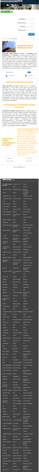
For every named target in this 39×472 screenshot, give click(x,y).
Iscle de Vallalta (16, 367)
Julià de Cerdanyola (27, 392)
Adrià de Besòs (26, 230)
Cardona (25, 301)
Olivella (4, 408)
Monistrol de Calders (28, 225)
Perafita (14, 317)
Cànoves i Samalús (27, 395)
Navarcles (5, 327)
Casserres (5, 357)
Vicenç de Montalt (27, 246)
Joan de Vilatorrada (27, 365)
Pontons (15, 441)
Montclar (15, 408)
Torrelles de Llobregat (5, 242)
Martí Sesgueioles (27, 439)
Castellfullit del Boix (7, 311)
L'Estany (25, 330)
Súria (4, 254)
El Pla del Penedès (7, 370)
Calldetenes (25, 335)
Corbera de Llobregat (28, 433)
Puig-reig (5, 268)
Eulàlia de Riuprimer (28, 425)
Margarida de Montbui (26, 467)
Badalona (25, 295)
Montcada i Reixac (17, 189)
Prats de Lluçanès (7, 441)
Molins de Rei (26, 322)
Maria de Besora (16, 241)
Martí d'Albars (6, 351)
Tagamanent (26, 287)
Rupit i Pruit (5, 354)
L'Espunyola (5, 332)
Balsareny (5, 376)
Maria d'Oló (15, 450)
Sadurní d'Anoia (27, 387)
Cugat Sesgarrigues (17, 420)
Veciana (14, 204)
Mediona (25, 411)
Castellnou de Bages (17, 292)
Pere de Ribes (16, 453)
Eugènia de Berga (7, 428)
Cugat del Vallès (16, 387)
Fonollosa (5, 348)
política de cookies (14, 1)
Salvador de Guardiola (5, 401)
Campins (25, 431)
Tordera (14, 276)
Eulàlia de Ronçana (27, 373)
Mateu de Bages (16, 439)
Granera (15, 346)
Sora (14, 411)
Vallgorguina (16, 376)
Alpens (14, 219)
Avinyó (24, 204)
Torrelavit (25, 186)
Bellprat (4, 303)
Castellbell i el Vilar (27, 196)
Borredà (4, 289)
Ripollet (15, 211)
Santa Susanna (6, 306)
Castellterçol (26, 447)
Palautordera (16, 385)
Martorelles (25, 428)
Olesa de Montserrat (17, 319)
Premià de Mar (6, 317)
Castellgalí (25, 309)
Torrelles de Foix (27, 260)
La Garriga (15, 330)
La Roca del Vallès (27, 233)
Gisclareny (25, 346)
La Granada (5, 330)
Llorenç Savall (26, 211)
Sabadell (25, 385)
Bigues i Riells (6, 416)
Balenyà (15, 373)
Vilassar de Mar (6, 392)
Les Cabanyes (26, 271)
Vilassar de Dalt (16, 338)
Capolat (25, 455)
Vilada (14, 343)
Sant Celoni (5, 276)
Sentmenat (25, 241)
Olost (24, 406)
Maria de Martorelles (28, 360)
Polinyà (4, 340)
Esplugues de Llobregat (5, 260)
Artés (24, 289)
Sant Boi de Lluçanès (28, 311)
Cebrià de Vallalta (17, 249)
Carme (14, 357)
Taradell (25, 458)
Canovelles (5, 398)
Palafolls (5, 279)
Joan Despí (5, 395)
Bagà (14, 222)
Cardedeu (5, 453)
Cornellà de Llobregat (25, 193)
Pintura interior (10, 158)
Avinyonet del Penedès (5, 299)
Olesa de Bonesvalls (27, 319)
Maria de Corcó (26, 382)
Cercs (14, 445)
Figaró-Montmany (27, 257)
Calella (4, 324)
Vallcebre (15, 425)
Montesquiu (26, 284)
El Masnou (15, 370)
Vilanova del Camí (17, 390)
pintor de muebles (10, 161)
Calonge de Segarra (7, 433)
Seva (4, 201)
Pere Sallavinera (27, 351)
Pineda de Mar (26, 340)
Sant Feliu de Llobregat (16, 239)
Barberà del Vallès (7, 252)
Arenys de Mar (26, 414)
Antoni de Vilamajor (27, 403)
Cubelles (5, 425)
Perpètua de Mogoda (17, 311)
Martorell (25, 376)
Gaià (14, 244)
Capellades (5, 458)
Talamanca (15, 287)
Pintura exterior (29, 158)
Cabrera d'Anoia (16, 209)
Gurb (4, 346)
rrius (14, 298)
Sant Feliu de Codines (26, 239)
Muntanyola (26, 249)
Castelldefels (16, 360)
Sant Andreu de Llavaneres (26, 417)
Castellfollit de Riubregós (16, 263)
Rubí (24, 327)
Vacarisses (25, 252)
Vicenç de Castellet (27, 398)
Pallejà (4, 309)
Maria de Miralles (27, 227)
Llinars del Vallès (17, 458)
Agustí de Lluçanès (7, 219)
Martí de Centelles (27, 469)
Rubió (14, 324)
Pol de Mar (15, 351)
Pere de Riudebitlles (7, 365)
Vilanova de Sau (16, 379)
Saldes (24, 254)
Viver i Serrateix (27, 209)
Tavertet (25, 282)
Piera (4, 362)
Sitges (24, 184)
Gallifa (4, 411)
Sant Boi (5, 314)
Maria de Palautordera (26, 190)
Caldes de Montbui (17, 362)
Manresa (25, 324)
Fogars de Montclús (7, 461)
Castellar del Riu (17, 198)
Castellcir (15, 301)
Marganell (5, 379)
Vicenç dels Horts (27, 453)
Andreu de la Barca (27, 217)
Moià (14, 309)
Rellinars (25, 279)
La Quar (4, 235)
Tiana (14, 186)
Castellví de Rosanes (7, 447)
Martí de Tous (16, 469)
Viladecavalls (6, 295)
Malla (24, 298)
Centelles (25, 445)
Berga (14, 416)
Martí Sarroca (6, 469)
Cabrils (24, 222)
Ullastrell (5, 450)
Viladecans (15, 295)
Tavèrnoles (5, 284)
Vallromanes (16, 268)
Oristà (24, 201)
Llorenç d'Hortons (7, 214)
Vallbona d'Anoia (17, 252)
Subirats (15, 254)
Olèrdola (25, 357)
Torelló (14, 354)
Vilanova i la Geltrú (27, 338)
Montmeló (5, 287)
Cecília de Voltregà (7, 390)
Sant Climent (16, 235)
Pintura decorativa (29, 161)
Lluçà (24, 314)
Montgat (15, 466)
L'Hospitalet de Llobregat (5, 247)
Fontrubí (25, 244)
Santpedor (25, 303)
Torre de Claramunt (7, 189)
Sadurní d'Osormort (17, 455)
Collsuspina (15, 436)
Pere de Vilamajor (17, 400)
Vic (24, 343)
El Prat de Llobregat (7, 373)
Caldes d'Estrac (6, 206)
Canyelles (15, 395)
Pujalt (4, 445)
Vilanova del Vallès (7, 420)
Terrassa (15, 314)
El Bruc (4, 192)
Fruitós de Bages (17, 433)
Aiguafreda (5, 222)
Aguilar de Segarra (17, 260)
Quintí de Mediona (17, 403)
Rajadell (4, 282)
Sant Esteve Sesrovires (5, 385)
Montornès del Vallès (7, 225)
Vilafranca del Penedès (26, 293)
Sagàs (24, 306)
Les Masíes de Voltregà (26, 268)
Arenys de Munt (16, 414)
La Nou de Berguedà (7, 423)
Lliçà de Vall (5, 322)
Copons (4, 436)
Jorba (24, 274)
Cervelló (25, 332)
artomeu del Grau (7, 196)
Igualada (5, 439)
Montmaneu (26, 461)
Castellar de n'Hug (27, 198)
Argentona (5, 414)
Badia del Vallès (6, 338)
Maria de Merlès (6, 230)
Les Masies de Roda (7, 271)
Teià (3, 466)
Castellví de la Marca (18, 447)
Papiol (14, 463)
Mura (14, 327)
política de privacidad (14, 38)
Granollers (15, 382)
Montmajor (5, 463)
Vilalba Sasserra (6, 204)
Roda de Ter (26, 423)
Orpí (14, 201)
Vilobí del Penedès (7, 211)
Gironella (25, 235)
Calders (14, 206)
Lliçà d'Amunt (16, 322)
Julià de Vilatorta (27, 450)
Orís (4, 406)
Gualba (4, 382)
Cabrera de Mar (16, 184)
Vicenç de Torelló (7, 455)
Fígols (14, 257)
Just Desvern (5, 238)
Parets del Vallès (27, 317)
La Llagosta (15, 423)
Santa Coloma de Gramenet (17, 429)
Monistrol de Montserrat (16, 225)
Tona (14, 392)
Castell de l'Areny (27, 265)
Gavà (4, 319)
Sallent (4, 335)
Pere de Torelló (26, 400)
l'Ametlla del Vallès (17, 332)
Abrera (24, 276)
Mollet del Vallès (17, 365)
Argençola (5, 292)
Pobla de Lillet (16, 340)
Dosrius (14, 192)
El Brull (25, 206)
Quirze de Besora (17, 246)
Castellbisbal (5, 343)
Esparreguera (26, 436)
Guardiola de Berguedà (26, 379)
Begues (25, 408)
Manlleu (25, 348)
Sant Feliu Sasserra (27, 362)
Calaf (14, 196)
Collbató (25, 367)
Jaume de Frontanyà (7, 367)
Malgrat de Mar (16, 303)
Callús (14, 335)
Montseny (25, 390)
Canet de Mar (16, 398)
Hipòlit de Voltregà (7, 257)
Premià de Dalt (16, 282)
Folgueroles (15, 348)
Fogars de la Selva (17, 461)
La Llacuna (5, 209)
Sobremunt (15, 306)
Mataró (24, 214)
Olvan (14, 406)
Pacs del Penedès (17, 279)
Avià (14, 289)
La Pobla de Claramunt (26, 420)
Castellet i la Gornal (27, 262)
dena (4, 360)
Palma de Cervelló (27, 463)
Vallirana (15, 284)
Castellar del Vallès (7, 198)
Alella (24, 219)
